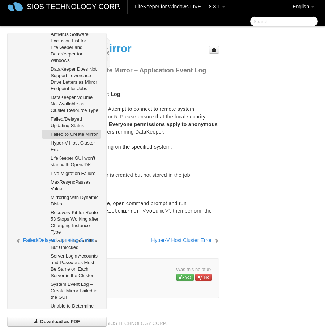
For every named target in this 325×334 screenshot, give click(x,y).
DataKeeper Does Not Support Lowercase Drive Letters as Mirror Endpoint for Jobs (74, 78)
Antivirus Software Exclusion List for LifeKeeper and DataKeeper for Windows (70, 47)
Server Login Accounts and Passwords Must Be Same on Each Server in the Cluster (74, 265)
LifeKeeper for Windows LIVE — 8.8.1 (180, 6)
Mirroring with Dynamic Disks (74, 200)
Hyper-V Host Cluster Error (73, 146)
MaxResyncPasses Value (71, 185)
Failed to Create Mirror (74, 134)
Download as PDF (57, 321)
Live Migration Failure (73, 173)
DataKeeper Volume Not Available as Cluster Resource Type (74, 104)
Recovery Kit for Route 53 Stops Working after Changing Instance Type (74, 222)
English (303, 6)
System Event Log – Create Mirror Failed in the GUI (74, 290)
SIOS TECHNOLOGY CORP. (73, 7)
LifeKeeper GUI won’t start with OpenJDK (73, 161)
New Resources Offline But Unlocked (75, 244)
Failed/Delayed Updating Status (67, 122)
